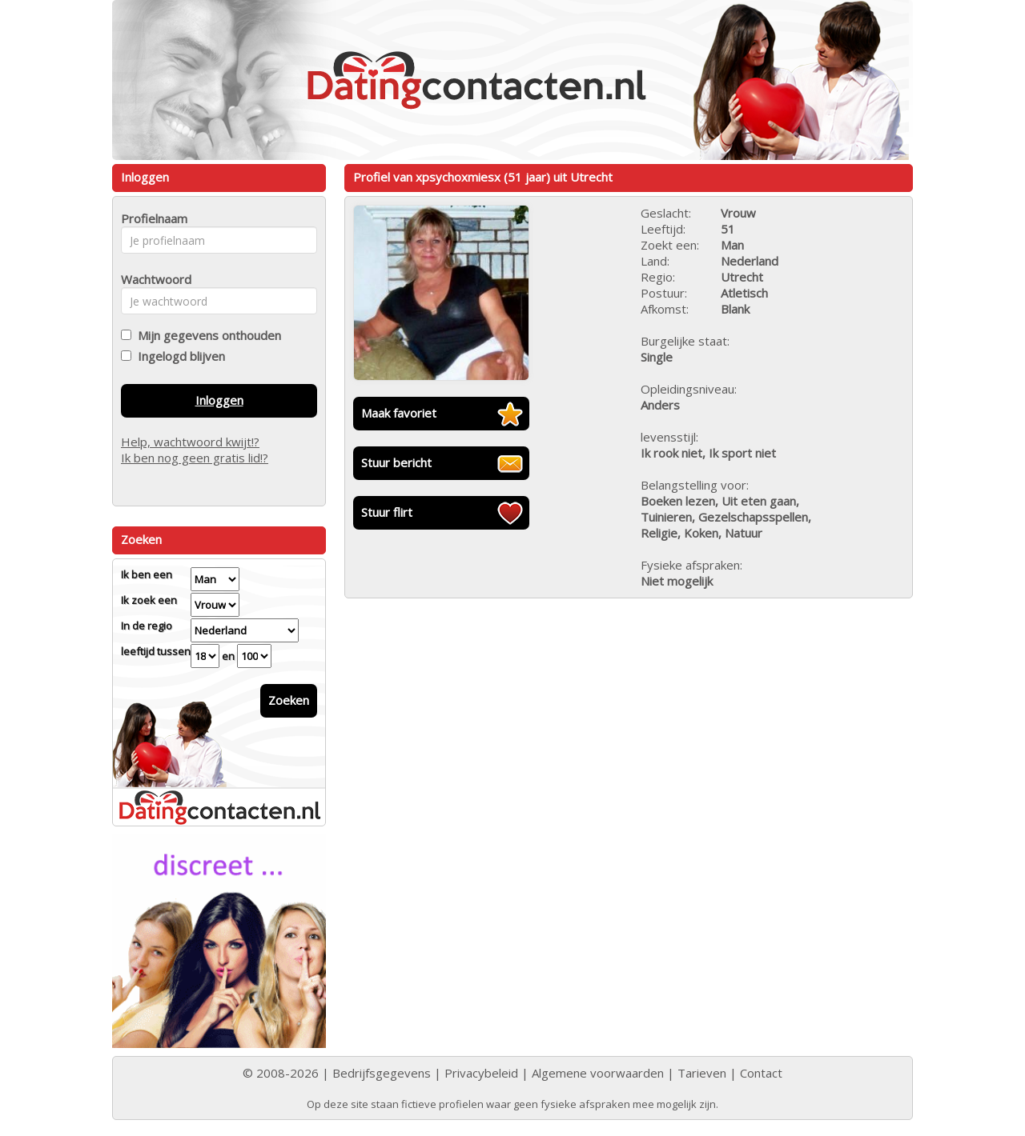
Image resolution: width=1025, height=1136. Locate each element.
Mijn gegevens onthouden (206, 335)
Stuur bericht (396, 462)
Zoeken (288, 700)
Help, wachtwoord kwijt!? (190, 442)
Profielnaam (152, 218)
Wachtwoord (152, 279)
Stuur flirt (386, 512)
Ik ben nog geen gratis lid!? (194, 458)
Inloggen (219, 400)
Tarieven (701, 1073)
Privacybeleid (481, 1073)
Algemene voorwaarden (598, 1073)
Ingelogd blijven (178, 356)
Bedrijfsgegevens (381, 1073)
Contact (761, 1073)
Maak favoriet (398, 413)
